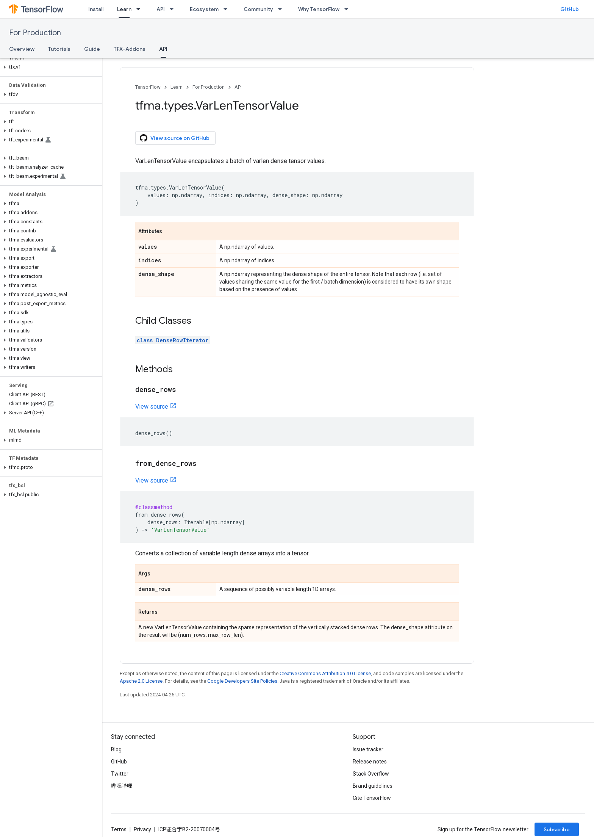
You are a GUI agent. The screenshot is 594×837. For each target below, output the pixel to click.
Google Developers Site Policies (242, 681)
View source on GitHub (174, 138)
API (160, 9)
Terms (119, 829)
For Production (35, 33)
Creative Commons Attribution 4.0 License (325, 673)
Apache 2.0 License (141, 681)
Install (95, 9)
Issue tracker (368, 749)
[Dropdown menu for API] (174, 9)
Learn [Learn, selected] (124, 9)
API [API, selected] (163, 48)
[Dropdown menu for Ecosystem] (228, 9)
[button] (49, 67)
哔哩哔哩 (121, 786)
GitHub (569, 9)
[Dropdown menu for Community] (282, 9)
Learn (176, 87)
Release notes (370, 762)
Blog (116, 749)
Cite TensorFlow (372, 798)
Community (258, 9)
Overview (21, 48)
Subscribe (557, 829)
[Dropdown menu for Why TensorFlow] (348, 9)
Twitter (119, 774)
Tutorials (59, 48)
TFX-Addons (129, 48)
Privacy (142, 829)
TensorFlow (148, 87)
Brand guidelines (372, 786)
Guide (92, 48)
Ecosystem (204, 9)
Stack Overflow (371, 774)
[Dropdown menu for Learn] (140, 9)
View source (151, 406)
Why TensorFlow (318, 9)
